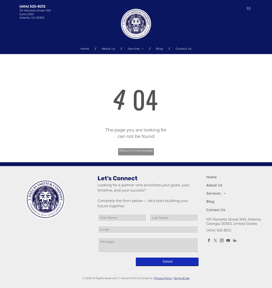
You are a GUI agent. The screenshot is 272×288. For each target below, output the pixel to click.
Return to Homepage (136, 150)
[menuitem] (85, 49)
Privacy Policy (163, 278)
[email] (248, 9)
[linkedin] (234, 241)
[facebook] (209, 241)
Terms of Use (181, 278)
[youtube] (228, 241)
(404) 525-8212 (32, 6)
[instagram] (222, 241)
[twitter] (215, 241)
